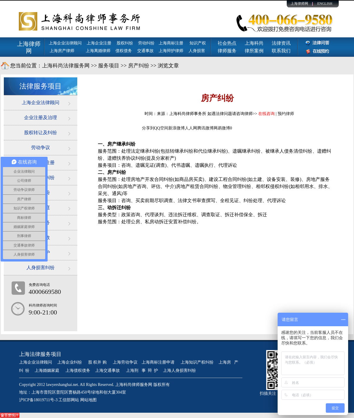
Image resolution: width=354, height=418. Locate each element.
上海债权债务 (78, 370)
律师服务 (227, 50)
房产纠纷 (138, 66)
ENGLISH (324, 3)
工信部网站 (68, 400)
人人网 (191, 128)
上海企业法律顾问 (65, 43)
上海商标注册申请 (159, 362)
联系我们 (281, 50)
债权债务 (123, 51)
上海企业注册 (99, 43)
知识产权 (197, 43)
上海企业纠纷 (69, 362)
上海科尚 (254, 43)
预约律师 (286, 113)
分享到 (148, 128)
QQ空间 (161, 128)
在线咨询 (266, 113)
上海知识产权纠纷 (197, 362)
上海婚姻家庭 (48, 370)
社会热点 (227, 43)
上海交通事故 (108, 370)
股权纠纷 (125, 43)
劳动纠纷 (146, 43)
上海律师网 (299, 3)
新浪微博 (176, 128)
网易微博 (222, 128)
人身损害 (197, 51)
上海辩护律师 (171, 51)
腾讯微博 (205, 128)
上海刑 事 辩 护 (142, 370)
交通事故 (145, 51)
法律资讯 (281, 43)
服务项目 (108, 66)
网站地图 (88, 400)
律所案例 (254, 50)
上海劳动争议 (125, 362)
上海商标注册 (171, 43)
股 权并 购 (98, 362)
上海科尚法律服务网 (66, 66)
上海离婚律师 (98, 51)
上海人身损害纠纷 (179, 370)
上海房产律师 (62, 51)
